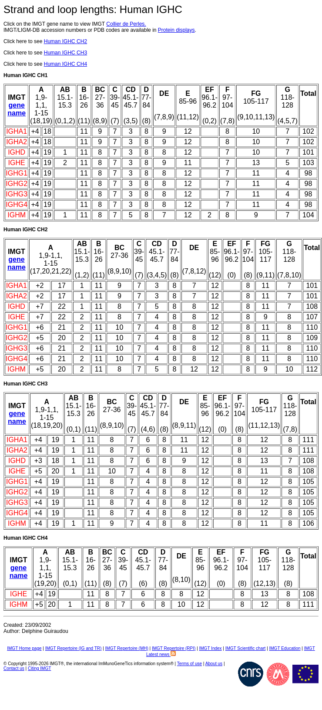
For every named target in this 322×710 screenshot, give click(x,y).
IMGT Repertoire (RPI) (173, 648)
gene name (16, 109)
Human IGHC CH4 (65, 64)
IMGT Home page (24, 648)
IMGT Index (210, 648)
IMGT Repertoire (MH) (126, 648)
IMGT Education (285, 648)
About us (213, 663)
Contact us (13, 668)
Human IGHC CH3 (65, 53)
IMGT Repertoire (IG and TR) (73, 648)
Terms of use (189, 663)
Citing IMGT (39, 668)
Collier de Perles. (126, 24)
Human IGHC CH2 (65, 41)
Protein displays (176, 30)
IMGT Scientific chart (245, 648)
